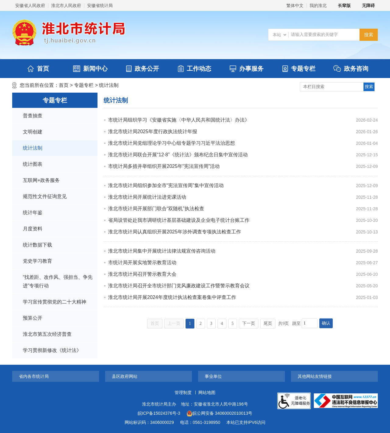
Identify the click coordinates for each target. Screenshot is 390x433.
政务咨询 (350, 68)
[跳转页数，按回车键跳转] (309, 323)
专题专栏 (298, 68)
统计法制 (109, 85)
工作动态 (194, 68)
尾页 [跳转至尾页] (268, 323)
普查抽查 (32, 115)
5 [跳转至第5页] (233, 323)
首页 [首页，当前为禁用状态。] (155, 323)
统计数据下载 (37, 244)
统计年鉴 (32, 212)
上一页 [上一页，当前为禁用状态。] (174, 323)
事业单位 (213, 376)
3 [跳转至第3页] (211, 323)
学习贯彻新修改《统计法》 (52, 350)
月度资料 (32, 228)
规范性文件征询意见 (45, 196)
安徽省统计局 (100, 5)
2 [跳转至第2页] (201, 323)
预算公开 (32, 318)
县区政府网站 (124, 376)
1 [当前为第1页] (190, 323)
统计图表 (32, 164)
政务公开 (142, 68)
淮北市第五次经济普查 (47, 334)
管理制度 (183, 392)
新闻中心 (90, 68)
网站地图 (206, 392)
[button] (341, 5)
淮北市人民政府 (66, 5)
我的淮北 (318, 5)
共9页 (283, 323)
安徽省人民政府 (30, 5)
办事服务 (247, 68)
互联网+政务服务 (41, 180)
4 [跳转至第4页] (222, 323)
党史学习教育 (37, 261)
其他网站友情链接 (315, 376)
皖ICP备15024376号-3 (159, 413)
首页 (38, 68)
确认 (326, 323)
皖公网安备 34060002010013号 (219, 413)
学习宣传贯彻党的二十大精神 (54, 301)
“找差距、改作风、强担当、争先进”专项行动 (58, 281)
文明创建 (32, 131)
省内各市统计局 (34, 376)
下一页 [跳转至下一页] (248, 323)
